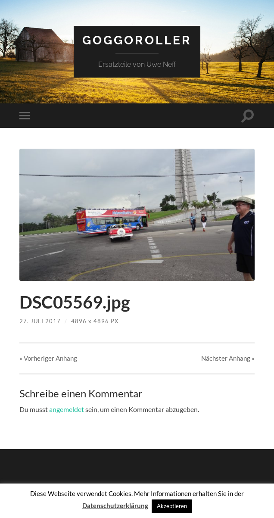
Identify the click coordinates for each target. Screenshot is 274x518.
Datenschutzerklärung (115, 505)
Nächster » (228, 358)
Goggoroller (137, 40)
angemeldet (66, 409)
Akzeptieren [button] (172, 505)
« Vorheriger (48, 358)
